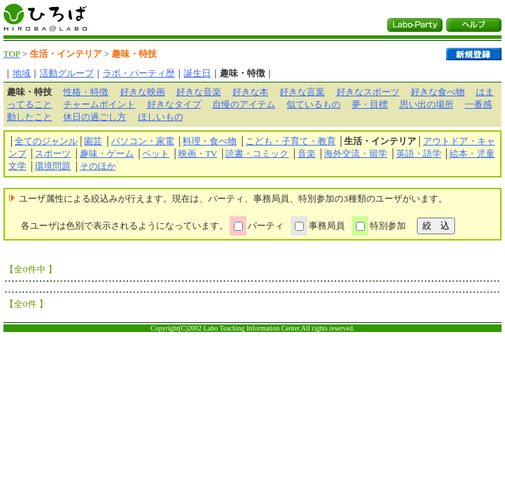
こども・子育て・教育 (291, 141)
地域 (21, 73)
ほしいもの (160, 117)
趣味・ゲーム (107, 153)
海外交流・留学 (355, 153)
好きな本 (250, 92)
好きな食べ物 (438, 92)
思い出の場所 (427, 104)
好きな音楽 (198, 92)
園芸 (93, 141)
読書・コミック (257, 153)
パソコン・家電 (142, 141)
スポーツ (53, 153)
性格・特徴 (85, 92)
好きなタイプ (174, 104)
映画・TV (197, 153)
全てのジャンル (46, 141)
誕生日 (197, 73)
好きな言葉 (302, 92)
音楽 (307, 153)
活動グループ (67, 73)
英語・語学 (418, 153)
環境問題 (53, 166)
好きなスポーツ (368, 92)
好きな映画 (142, 92)
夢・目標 (370, 104)
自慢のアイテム (243, 104)
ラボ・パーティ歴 (139, 73)
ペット (155, 153)
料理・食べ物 (209, 141)
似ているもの (313, 104)
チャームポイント (99, 104)
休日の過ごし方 (94, 117)
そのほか (98, 166)
